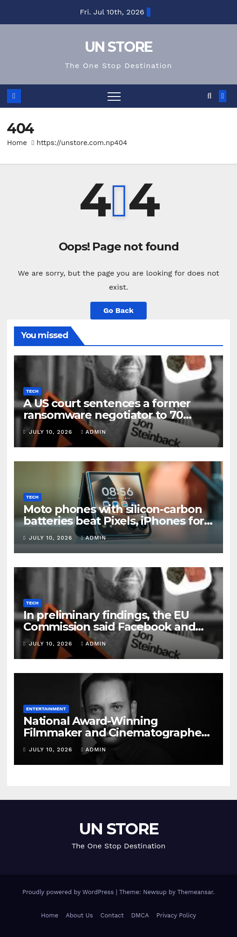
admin (93, 432)
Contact (112, 915)
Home (17, 143)
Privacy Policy (176, 915)
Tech (32, 391)
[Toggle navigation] (114, 96)
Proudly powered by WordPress (69, 891)
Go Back (118, 310)
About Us (79, 915)
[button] (209, 95)
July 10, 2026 (51, 432)
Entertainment (46, 708)
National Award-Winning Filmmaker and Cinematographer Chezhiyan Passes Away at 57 (114, 732)
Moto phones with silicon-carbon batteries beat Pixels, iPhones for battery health (113, 520)
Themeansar (195, 891)
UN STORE (118, 47)
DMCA (140, 915)
